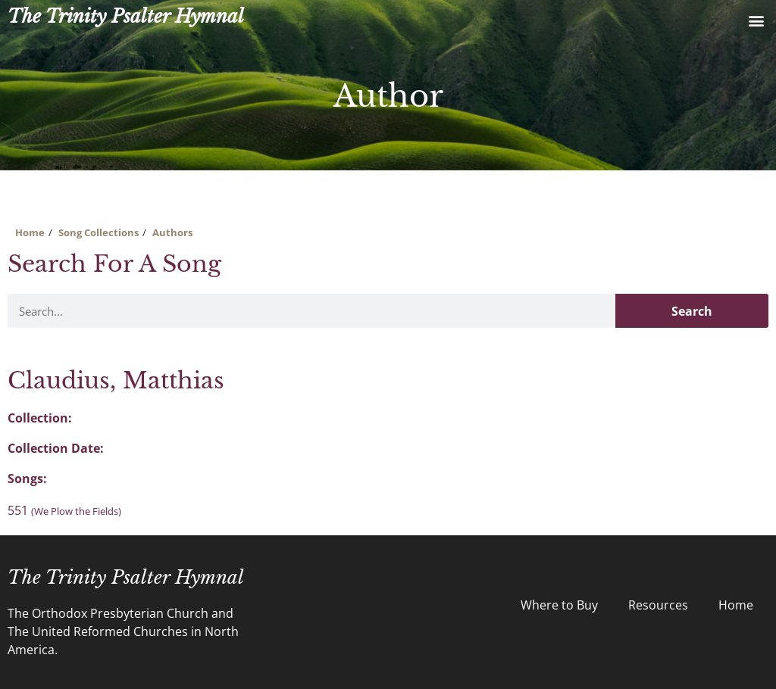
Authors (172, 232)
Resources (658, 605)
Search (691, 311)
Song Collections (98, 232)
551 (64, 510)
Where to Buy (559, 605)
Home (30, 232)
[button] (755, 20)
